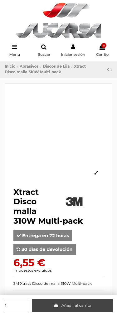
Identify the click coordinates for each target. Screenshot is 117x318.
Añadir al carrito (72, 305)
